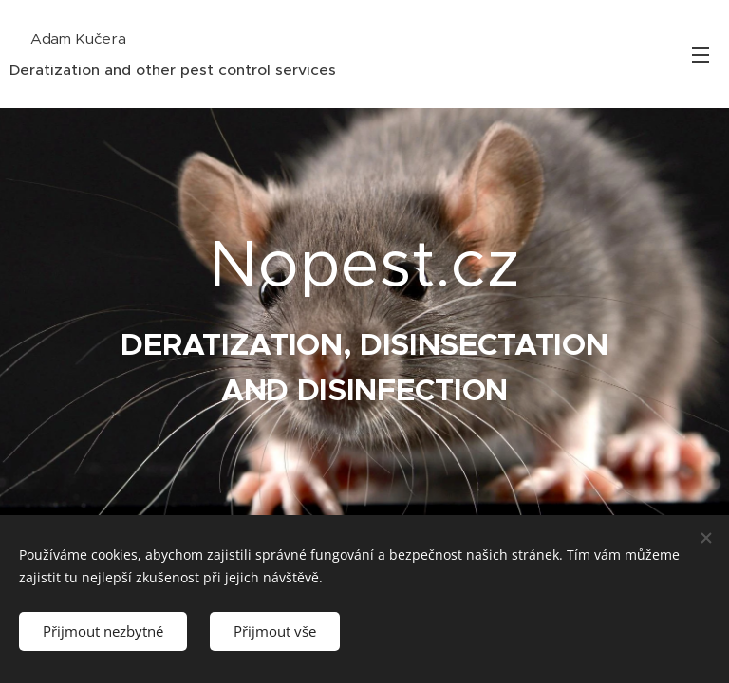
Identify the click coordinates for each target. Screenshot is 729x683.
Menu (700, 55)
